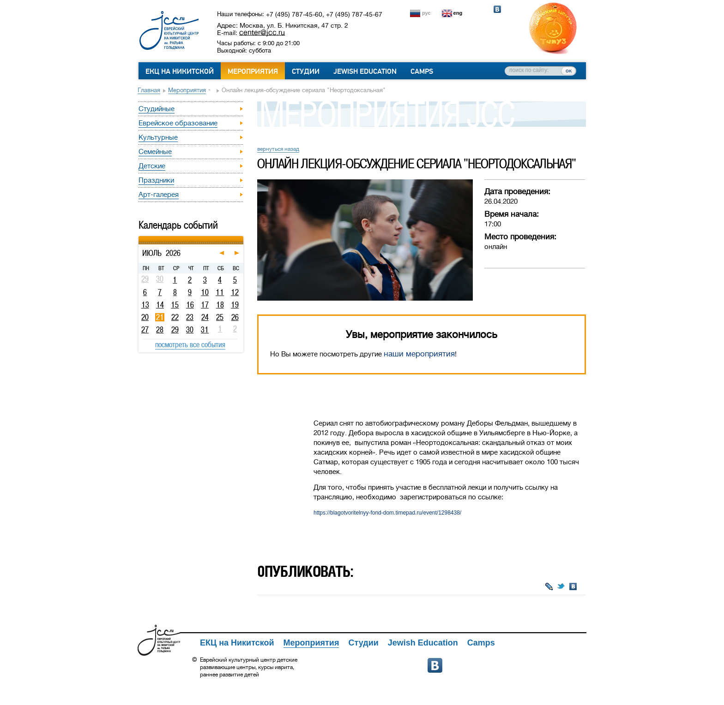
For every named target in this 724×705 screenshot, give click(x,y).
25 (219, 317)
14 (160, 305)
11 (220, 292)
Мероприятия (253, 71)
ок (569, 70)
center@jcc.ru (262, 32)
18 (220, 305)
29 (175, 330)
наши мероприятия (419, 354)
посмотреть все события (190, 344)
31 (205, 330)
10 (205, 292)
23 (189, 317)
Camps (421, 71)
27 (145, 330)
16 (190, 305)
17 (205, 305)
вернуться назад (278, 149)
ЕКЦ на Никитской (179, 71)
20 (145, 317)
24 (205, 317)
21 (160, 317)
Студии (306, 71)
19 (235, 305)
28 (159, 330)
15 (175, 305)
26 (235, 317)
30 (189, 330)
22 (175, 317)
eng (458, 13)
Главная (149, 90)
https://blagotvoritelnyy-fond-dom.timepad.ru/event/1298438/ (387, 512)
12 (235, 292)
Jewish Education (365, 71)
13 (145, 305)
